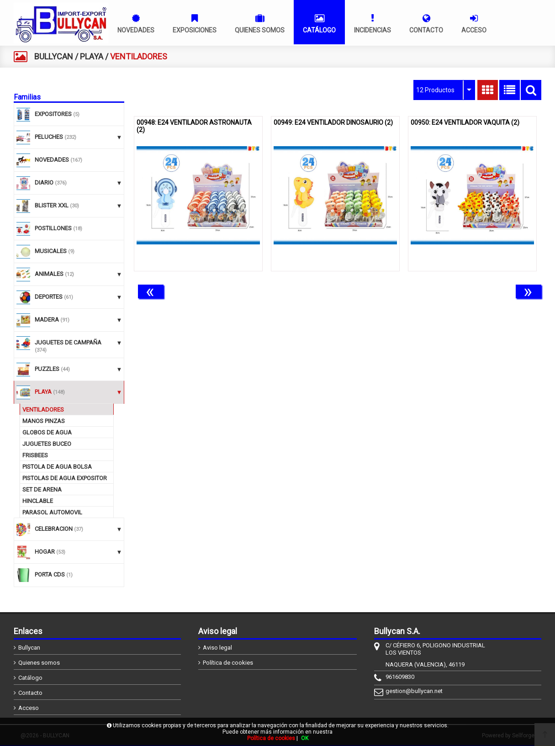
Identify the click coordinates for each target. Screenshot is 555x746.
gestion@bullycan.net (414, 691)
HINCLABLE (37, 500)
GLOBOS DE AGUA (47, 432)
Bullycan (29, 647)
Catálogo (30, 677)
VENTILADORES (43, 409)
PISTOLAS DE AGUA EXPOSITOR (64, 478)
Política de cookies (228, 662)
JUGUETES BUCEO (46, 443)
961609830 (400, 676)
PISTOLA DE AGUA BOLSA (57, 466)
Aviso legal (217, 647)
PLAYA (91, 56)
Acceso (28, 707)
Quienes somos (39, 662)
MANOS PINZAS (43, 421)
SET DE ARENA (42, 489)
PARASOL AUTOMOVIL (52, 512)
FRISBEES (35, 455)
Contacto (30, 692)
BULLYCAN (53, 56)
